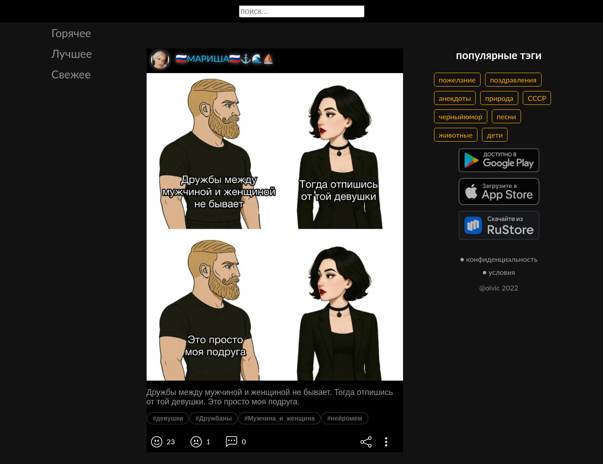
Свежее (71, 74)
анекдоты (455, 98)
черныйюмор (460, 116)
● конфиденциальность (499, 259)
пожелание (457, 79)
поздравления (513, 79)
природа (499, 98)
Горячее (71, 32)
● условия (498, 272)
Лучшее (72, 53)
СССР (537, 98)
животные (456, 134)
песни (506, 116)
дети (495, 134)
